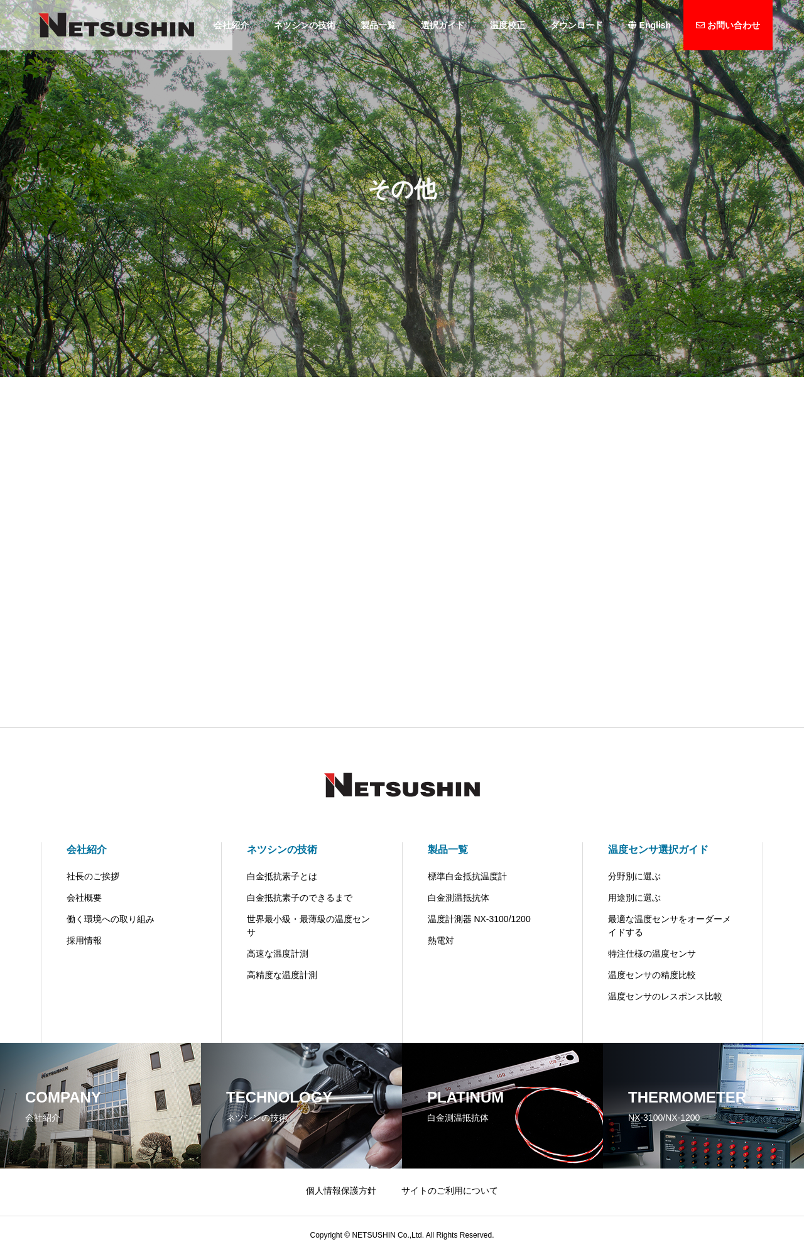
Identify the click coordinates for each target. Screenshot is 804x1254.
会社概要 (84, 898)
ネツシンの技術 (304, 25)
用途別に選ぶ (634, 898)
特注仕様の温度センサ (652, 954)
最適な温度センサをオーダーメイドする (669, 925)
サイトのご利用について (449, 1190)
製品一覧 (378, 25)
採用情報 (84, 940)
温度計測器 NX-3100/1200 (479, 919)
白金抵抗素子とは (282, 876)
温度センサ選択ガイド (658, 849)
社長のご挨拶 (93, 876)
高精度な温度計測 (282, 975)
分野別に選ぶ (634, 876)
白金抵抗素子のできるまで (299, 898)
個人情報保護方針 (341, 1190)
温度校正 (507, 25)
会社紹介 (87, 849)
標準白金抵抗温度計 (467, 876)
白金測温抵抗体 (458, 898)
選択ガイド (443, 25)
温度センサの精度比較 (652, 975)
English (649, 25)
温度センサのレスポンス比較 (665, 996)
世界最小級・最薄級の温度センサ (308, 925)
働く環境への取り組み (111, 919)
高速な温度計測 (277, 954)
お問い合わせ (728, 25)
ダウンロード (576, 25)
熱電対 (441, 940)
